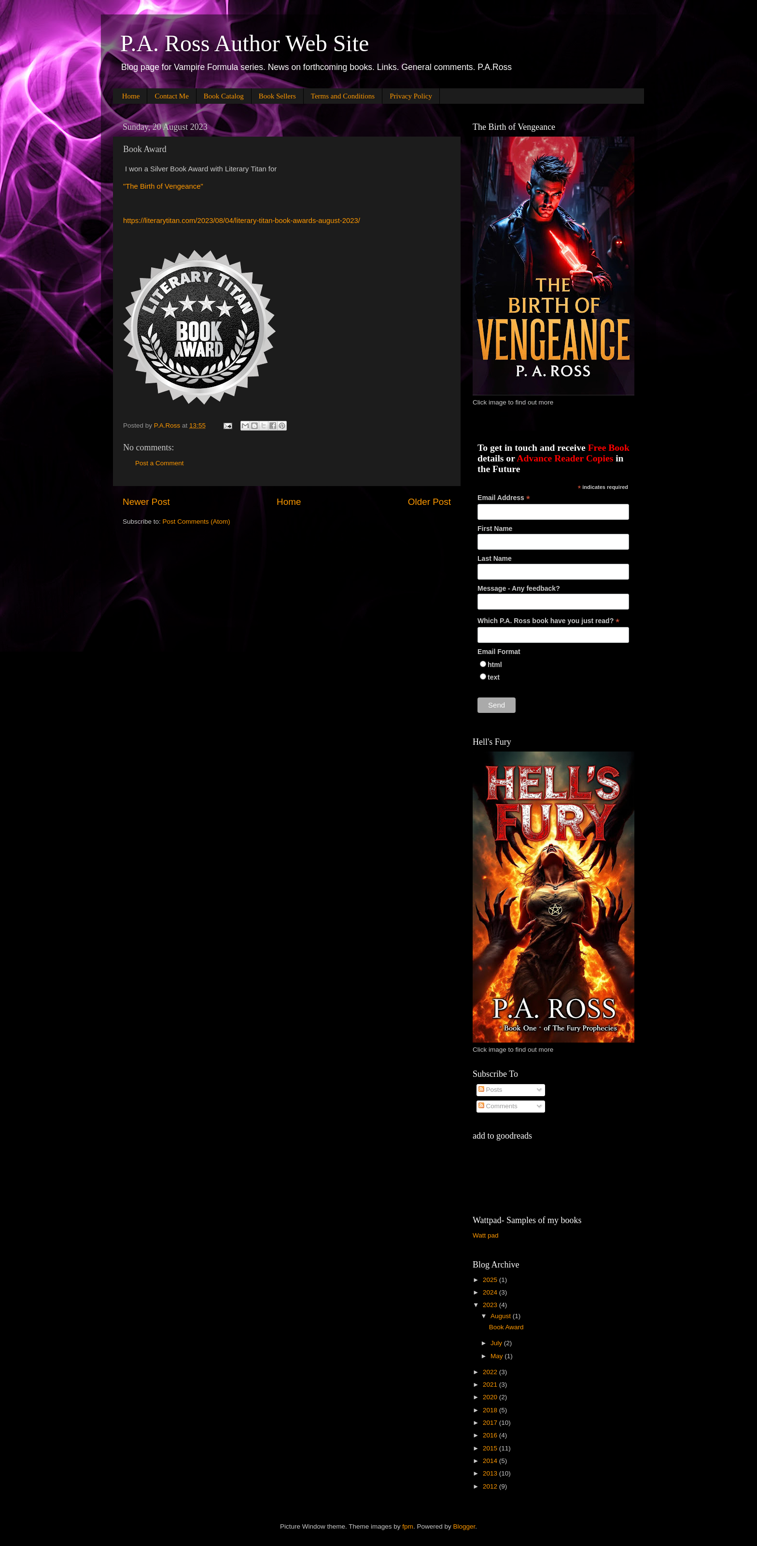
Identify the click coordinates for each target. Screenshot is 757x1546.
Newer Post (146, 502)
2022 (491, 1372)
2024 (491, 1292)
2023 (491, 1305)
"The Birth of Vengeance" (163, 186)
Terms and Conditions (343, 96)
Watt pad (486, 1235)
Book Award (506, 1327)
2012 (491, 1486)
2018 (491, 1410)
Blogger (464, 1526)
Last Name (494, 558)
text (494, 677)
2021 (491, 1384)
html (495, 665)
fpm (407, 1526)
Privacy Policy (411, 96)
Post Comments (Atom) (196, 521)
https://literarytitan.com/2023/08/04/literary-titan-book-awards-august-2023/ (241, 220)
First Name (494, 528)
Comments (498, 1106)
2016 (491, 1435)
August (502, 1316)
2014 (491, 1460)
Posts (490, 1089)
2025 (491, 1279)
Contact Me (171, 96)
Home (131, 96)
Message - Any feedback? (518, 588)
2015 (491, 1448)
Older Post (429, 502)
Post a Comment (159, 463)
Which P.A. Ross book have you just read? (548, 621)
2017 (491, 1422)
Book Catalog (224, 96)
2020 (491, 1397)
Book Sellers (277, 96)
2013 (491, 1473)
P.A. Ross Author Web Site (244, 43)
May (498, 1356)
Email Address (503, 497)
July (497, 1343)
